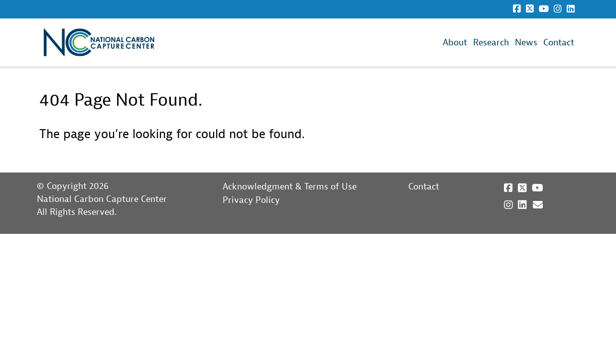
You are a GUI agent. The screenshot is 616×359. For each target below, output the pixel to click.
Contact (558, 42)
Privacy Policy (251, 200)
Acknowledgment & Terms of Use (290, 186)
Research (491, 42)
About (455, 42)
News (526, 42)
